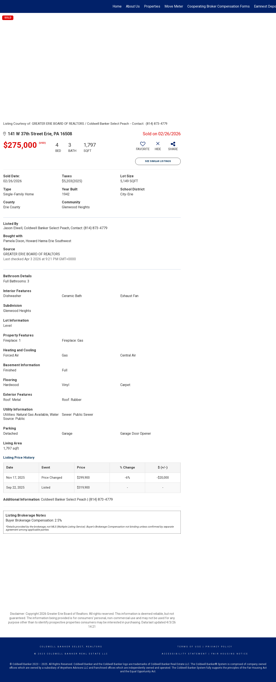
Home (117, 6)
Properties (152, 6)
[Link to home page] (5, 6)
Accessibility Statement (184, 654)
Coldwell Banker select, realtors (71, 647)
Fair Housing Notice (229, 654)
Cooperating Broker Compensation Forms (218, 6)
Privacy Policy (218, 647)
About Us (133, 6)
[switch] (142, 147)
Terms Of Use (189, 647)
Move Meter (174, 6)
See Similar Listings (158, 161)
